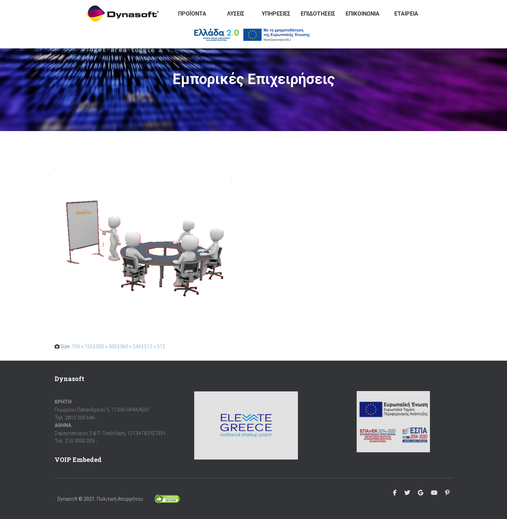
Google (420, 493)
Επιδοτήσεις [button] (318, 13)
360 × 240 (130, 346)
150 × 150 (82, 346)
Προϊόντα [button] (192, 13)
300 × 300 (106, 346)
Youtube (434, 493)
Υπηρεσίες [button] (276, 13)
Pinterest (447, 493)
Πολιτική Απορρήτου (120, 499)
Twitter (407, 493)
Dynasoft (67, 499)
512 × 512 (154, 346)
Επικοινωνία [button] (362, 13)
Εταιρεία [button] (406, 13)
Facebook (394, 493)
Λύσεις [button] (235, 13)
